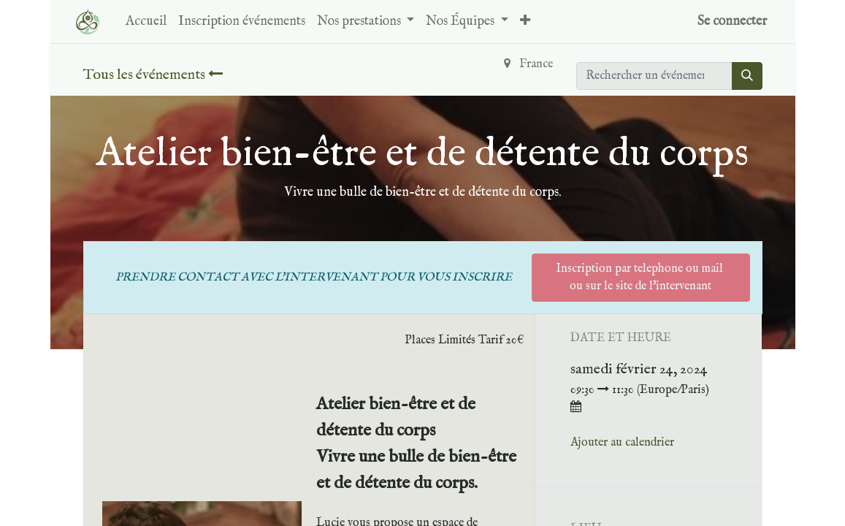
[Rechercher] (747, 76)
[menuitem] (146, 21)
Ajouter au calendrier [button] (622, 442)
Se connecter (732, 21)
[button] (525, 21)
